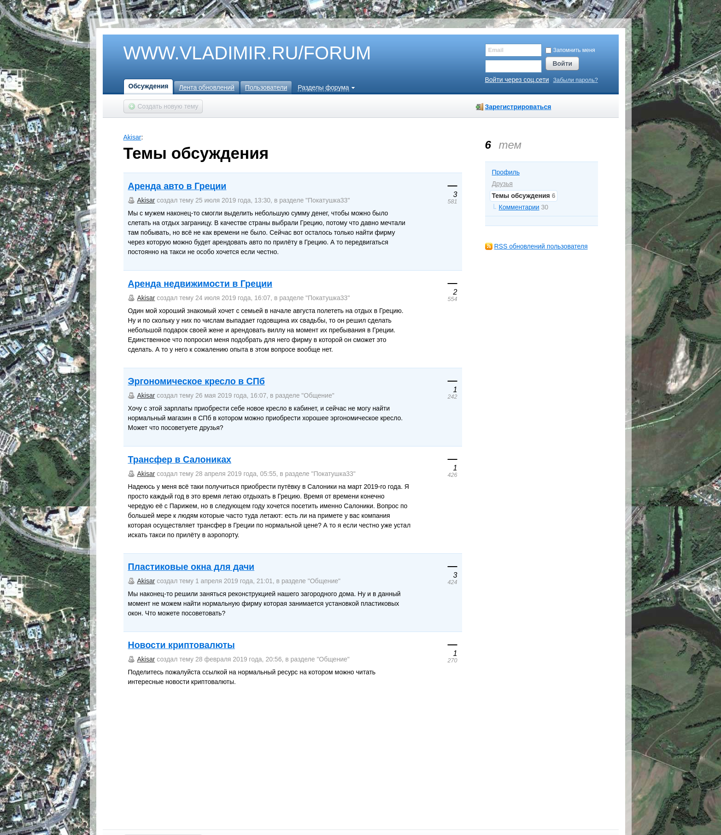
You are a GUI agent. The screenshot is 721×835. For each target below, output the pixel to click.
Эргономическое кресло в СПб (196, 381)
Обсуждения (149, 86)
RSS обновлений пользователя (541, 246)
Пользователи (266, 87)
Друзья (502, 183)
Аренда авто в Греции (177, 186)
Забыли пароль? (575, 80)
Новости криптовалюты (181, 645)
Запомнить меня (570, 50)
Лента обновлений (206, 87)
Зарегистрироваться (518, 106)
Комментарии (519, 207)
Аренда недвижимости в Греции (200, 283)
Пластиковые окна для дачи (191, 567)
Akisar (132, 137)
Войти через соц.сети (517, 79)
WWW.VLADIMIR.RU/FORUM (231, 53)
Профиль (506, 172)
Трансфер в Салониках (179, 459)
